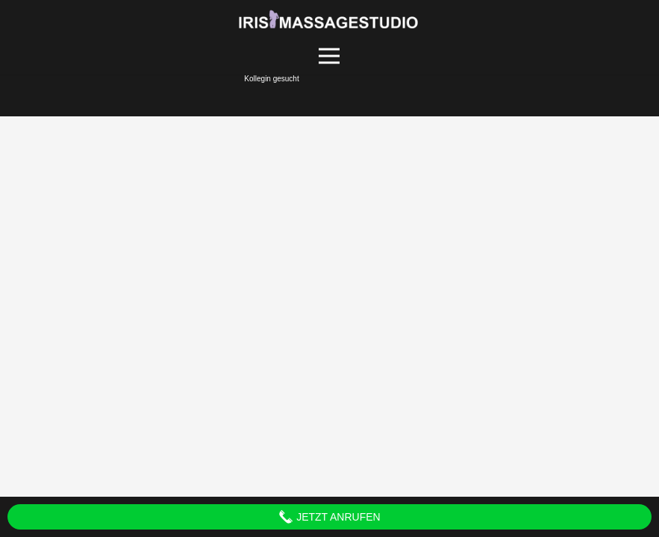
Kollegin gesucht (271, 79)
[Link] (329, 19)
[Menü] (329, 56)
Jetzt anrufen (329, 516)
